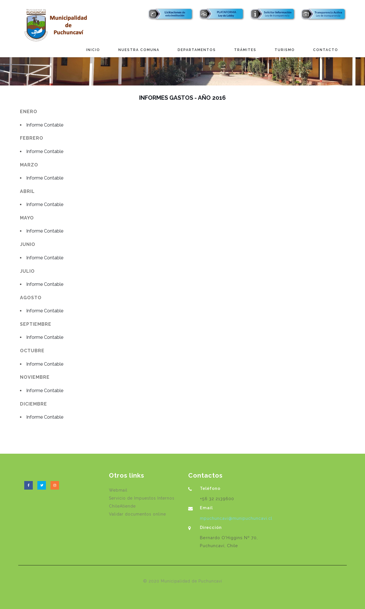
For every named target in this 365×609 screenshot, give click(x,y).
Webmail (118, 490)
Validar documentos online (137, 514)
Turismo (285, 50)
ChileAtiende (122, 506)
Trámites (245, 50)
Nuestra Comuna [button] (138, 50)
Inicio (93, 50)
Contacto (325, 50)
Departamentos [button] (197, 50)
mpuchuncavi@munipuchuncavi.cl (236, 518)
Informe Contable (44, 125)
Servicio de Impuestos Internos (142, 498)
